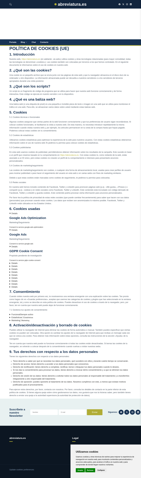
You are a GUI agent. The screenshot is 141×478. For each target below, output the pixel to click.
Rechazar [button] (90, 470)
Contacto (44, 42)
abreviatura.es (70, 4)
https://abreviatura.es (31, 59)
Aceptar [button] (80, 470)
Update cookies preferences (21, 470)
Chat (34, 42)
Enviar (94, 412)
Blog (24, 42)
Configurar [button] (101, 470)
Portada (12, 42)
